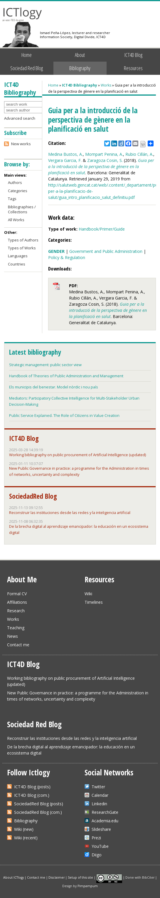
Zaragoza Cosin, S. (105, 160)
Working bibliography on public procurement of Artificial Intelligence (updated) (77, 454)
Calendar (100, 795)
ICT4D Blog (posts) (32, 786)
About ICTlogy (13, 877)
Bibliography (79, 68)
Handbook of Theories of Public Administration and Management (66, 375)
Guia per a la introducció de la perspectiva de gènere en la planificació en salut (101, 166)
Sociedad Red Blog (26, 68)
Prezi (96, 837)
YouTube (100, 846)
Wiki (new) (23, 829)
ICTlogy (22, 14)
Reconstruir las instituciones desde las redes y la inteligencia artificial (69, 512)
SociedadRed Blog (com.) (38, 812)
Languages (18, 255)
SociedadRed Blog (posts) (38, 803)
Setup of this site (80, 877)
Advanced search (19, 118)
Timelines (94, 602)
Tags (12, 198)
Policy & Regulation (66, 257)
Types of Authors (23, 240)
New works (21, 143)
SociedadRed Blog (33, 496)
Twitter (98, 786)
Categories (17, 190)
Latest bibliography (35, 352)
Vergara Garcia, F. (65, 160)
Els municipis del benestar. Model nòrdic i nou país (53, 387)
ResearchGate (105, 812)
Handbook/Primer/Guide (102, 229)
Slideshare (101, 829)
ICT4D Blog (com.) (31, 795)
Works (106, 85)
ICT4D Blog (133, 54)
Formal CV (17, 593)
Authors (15, 182)
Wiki (88, 593)
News (12, 636)
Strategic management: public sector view (45, 364)
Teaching (15, 627)
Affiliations (17, 602)
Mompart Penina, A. (104, 154)
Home (26, 54)
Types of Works (22, 248)
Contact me (18, 644)
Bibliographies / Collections (22, 209)
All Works (16, 219)
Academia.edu (105, 820)
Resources (133, 68)
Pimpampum (88, 886)
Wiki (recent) (26, 837)
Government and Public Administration (105, 251)
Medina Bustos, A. (65, 154)
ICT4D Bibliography (79, 85)
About (80, 54)
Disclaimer (56, 877)
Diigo (97, 855)
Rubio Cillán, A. (139, 154)
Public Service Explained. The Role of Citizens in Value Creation (64, 415)
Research (16, 610)
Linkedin (99, 803)
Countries (16, 264)
